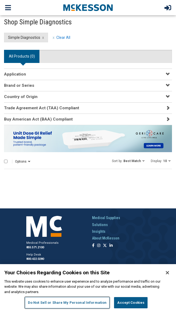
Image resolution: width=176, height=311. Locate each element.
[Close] (167, 273)
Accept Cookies (130, 303)
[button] (128, 161)
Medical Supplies (106, 218)
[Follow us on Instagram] (98, 245)
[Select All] (6, 161)
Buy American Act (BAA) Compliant (38, 119)
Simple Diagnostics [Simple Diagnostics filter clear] (24, 37)
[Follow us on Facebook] (93, 245)
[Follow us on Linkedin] (111, 245)
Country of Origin (21, 96)
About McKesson (105, 238)
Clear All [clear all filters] (63, 37)
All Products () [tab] (22, 56)
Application (15, 74)
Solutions (100, 225)
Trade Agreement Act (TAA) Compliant (41, 108)
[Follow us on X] (105, 245)
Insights (98, 231)
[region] (88, 287)
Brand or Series (19, 85)
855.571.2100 (35, 247)
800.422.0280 (35, 259)
